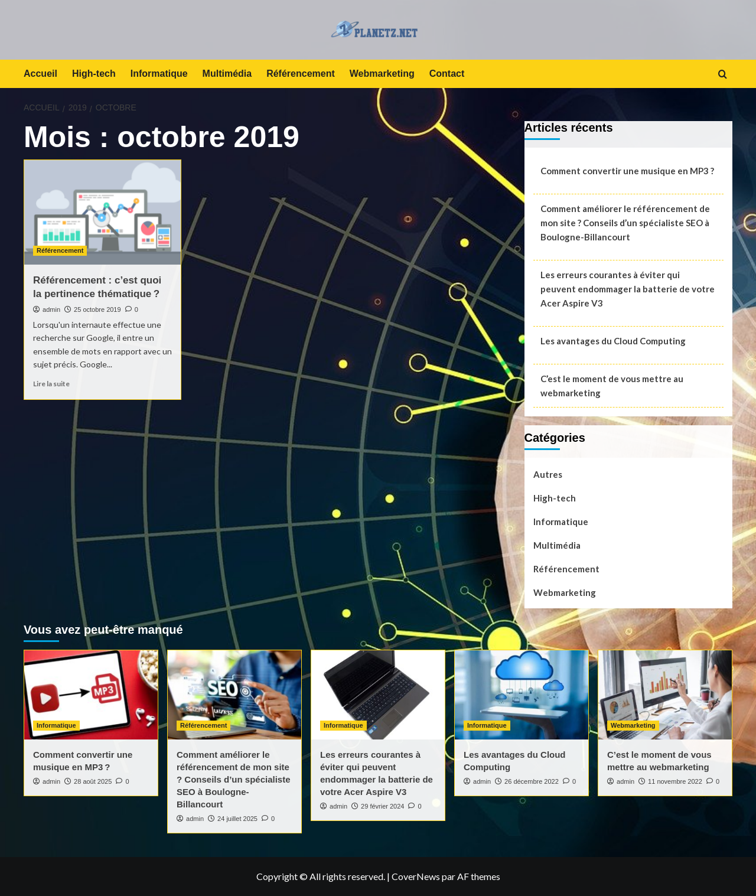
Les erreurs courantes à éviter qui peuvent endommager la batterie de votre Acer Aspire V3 (627, 288)
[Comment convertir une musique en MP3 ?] (91, 694)
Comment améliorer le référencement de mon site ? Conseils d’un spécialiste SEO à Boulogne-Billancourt (625, 222)
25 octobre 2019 (97, 309)
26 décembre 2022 (531, 781)
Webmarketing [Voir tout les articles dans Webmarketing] (633, 725)
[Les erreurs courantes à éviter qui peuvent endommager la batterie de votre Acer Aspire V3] (378, 694)
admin (51, 309)
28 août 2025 (93, 781)
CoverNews (416, 876)
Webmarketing (382, 74)
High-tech (94, 74)
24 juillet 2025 (237, 818)
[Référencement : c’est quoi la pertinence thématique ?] (102, 212)
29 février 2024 (382, 806)
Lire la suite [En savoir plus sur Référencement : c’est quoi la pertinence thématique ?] (51, 383)
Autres (547, 474)
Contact (447, 74)
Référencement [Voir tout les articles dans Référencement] (60, 250)
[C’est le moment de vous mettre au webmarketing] (665, 694)
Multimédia (227, 74)
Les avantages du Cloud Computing (613, 340)
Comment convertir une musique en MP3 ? (627, 170)
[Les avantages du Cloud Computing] (521, 694)
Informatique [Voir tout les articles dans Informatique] (56, 725)
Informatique (159, 74)
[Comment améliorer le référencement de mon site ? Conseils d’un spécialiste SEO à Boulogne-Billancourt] (234, 694)
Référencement (300, 74)
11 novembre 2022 (675, 781)
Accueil (40, 74)
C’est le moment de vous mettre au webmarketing (611, 385)
